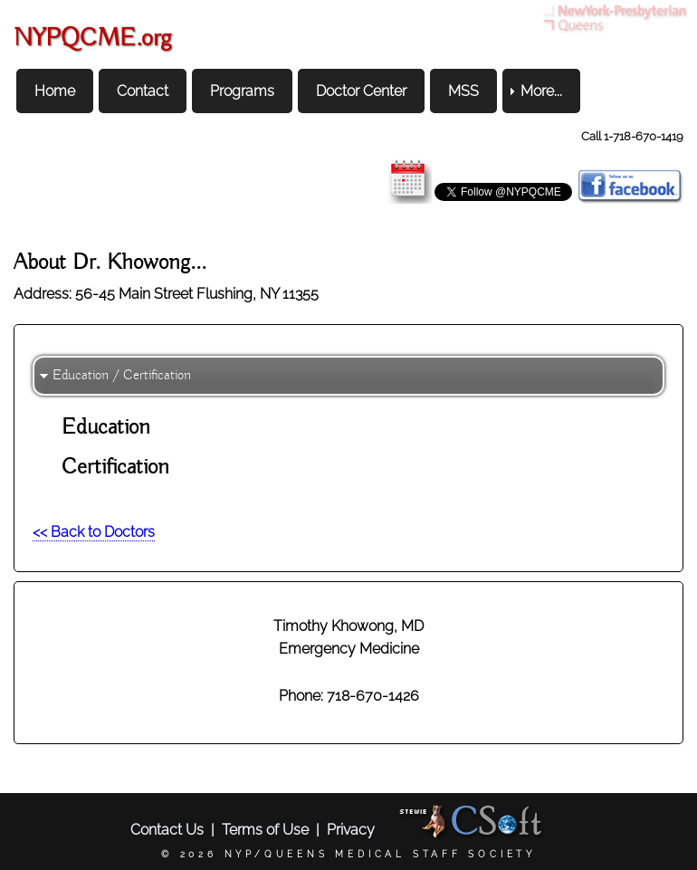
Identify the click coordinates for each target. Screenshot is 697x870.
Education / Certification (122, 376)
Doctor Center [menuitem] (361, 91)
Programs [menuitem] (242, 91)
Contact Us (167, 829)
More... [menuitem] (541, 91)
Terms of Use (265, 829)
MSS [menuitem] (463, 91)
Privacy (351, 829)
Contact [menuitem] (142, 91)
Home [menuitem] (54, 91)
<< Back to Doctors (94, 531)
